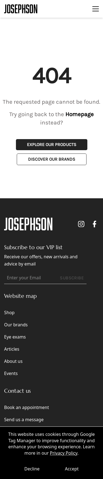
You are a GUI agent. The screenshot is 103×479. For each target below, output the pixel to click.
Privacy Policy (63, 453)
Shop (9, 312)
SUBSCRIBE (72, 277)
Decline (32, 469)
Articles (11, 349)
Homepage (79, 114)
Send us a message (24, 419)
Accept (72, 469)
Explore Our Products (51, 144)
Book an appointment (26, 407)
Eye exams (15, 337)
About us (13, 361)
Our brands (16, 325)
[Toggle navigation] (95, 8)
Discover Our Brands (51, 159)
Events (11, 373)
